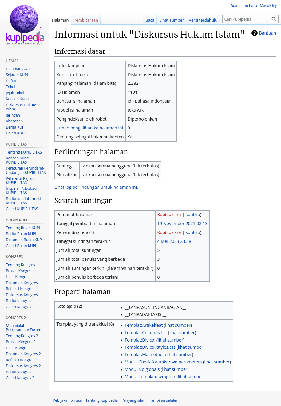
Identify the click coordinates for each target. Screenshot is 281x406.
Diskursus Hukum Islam (21, 107)
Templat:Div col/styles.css (150, 347)
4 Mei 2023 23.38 (174, 241)
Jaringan (13, 115)
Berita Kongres (18, 300)
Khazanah (14, 121)
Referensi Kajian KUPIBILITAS (20, 180)
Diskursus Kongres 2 (23, 365)
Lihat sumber (171, 20)
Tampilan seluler (163, 400)
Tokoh (11, 86)
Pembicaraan (86, 20)
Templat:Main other (144, 354)
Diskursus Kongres (22, 294)
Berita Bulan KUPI (21, 233)
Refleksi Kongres (20, 288)
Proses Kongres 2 (20, 341)
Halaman (60, 20)
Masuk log (268, 5)
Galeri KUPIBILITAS (22, 208)
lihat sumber (177, 325)
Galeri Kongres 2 (20, 377)
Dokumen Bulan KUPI (24, 239)
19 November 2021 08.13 (182, 223)
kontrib (192, 214)
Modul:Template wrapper (150, 376)
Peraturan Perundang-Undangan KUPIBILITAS (26, 170)
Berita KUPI (15, 127)
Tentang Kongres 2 (22, 335)
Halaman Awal (18, 69)
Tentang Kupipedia (101, 400)
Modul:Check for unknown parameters (163, 362)
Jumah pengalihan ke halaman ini (90, 128)
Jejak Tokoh (16, 93)
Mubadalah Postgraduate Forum (23, 328)
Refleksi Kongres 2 (21, 360)
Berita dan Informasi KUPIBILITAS (23, 201)
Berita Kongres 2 (20, 372)
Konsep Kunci (17, 98)
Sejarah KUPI (17, 74)
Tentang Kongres (20, 264)
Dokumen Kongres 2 (23, 353)
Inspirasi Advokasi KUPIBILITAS (21, 190)
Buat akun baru (244, 5)
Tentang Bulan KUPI (23, 227)
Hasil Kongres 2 (19, 348)
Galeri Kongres (18, 307)
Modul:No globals (142, 369)
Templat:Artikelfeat (144, 325)
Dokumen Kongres (22, 282)
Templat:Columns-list (146, 332)
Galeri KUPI (15, 133)
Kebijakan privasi (67, 400)
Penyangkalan (133, 400)
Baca (149, 20)
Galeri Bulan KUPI (21, 245)
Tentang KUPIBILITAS (24, 152)
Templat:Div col (140, 340)
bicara (174, 214)
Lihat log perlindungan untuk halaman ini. (96, 187)
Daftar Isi (13, 81)
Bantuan (267, 33)
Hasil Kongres (17, 276)
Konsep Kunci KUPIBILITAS (17, 160)
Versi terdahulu (203, 20)
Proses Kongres (19, 270)
